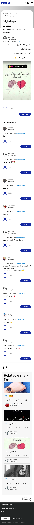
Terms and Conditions (8, 508)
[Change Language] (5, 518)
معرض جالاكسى (20, 42)
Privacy (3, 511)
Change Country (16, 518)
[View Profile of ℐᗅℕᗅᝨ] (10, 127)
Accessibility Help (7, 505)
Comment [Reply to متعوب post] (25, 114)
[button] (28, 37)
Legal (3, 515)
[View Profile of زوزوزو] (9, 314)
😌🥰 (11, 396)
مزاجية (12, 404)
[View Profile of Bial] (9, 257)
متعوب (11, 424)
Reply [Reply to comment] (26, 146)
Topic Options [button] (28, 18)
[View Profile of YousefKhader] (11, 205)
